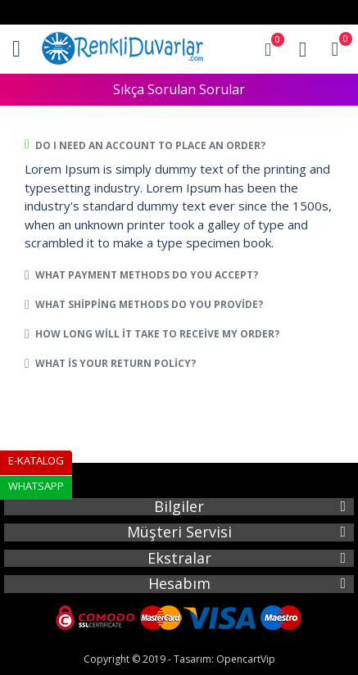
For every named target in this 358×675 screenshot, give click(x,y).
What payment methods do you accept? (146, 275)
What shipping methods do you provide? (149, 304)
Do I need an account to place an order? (150, 145)
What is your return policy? (115, 363)
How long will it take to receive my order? (157, 334)
